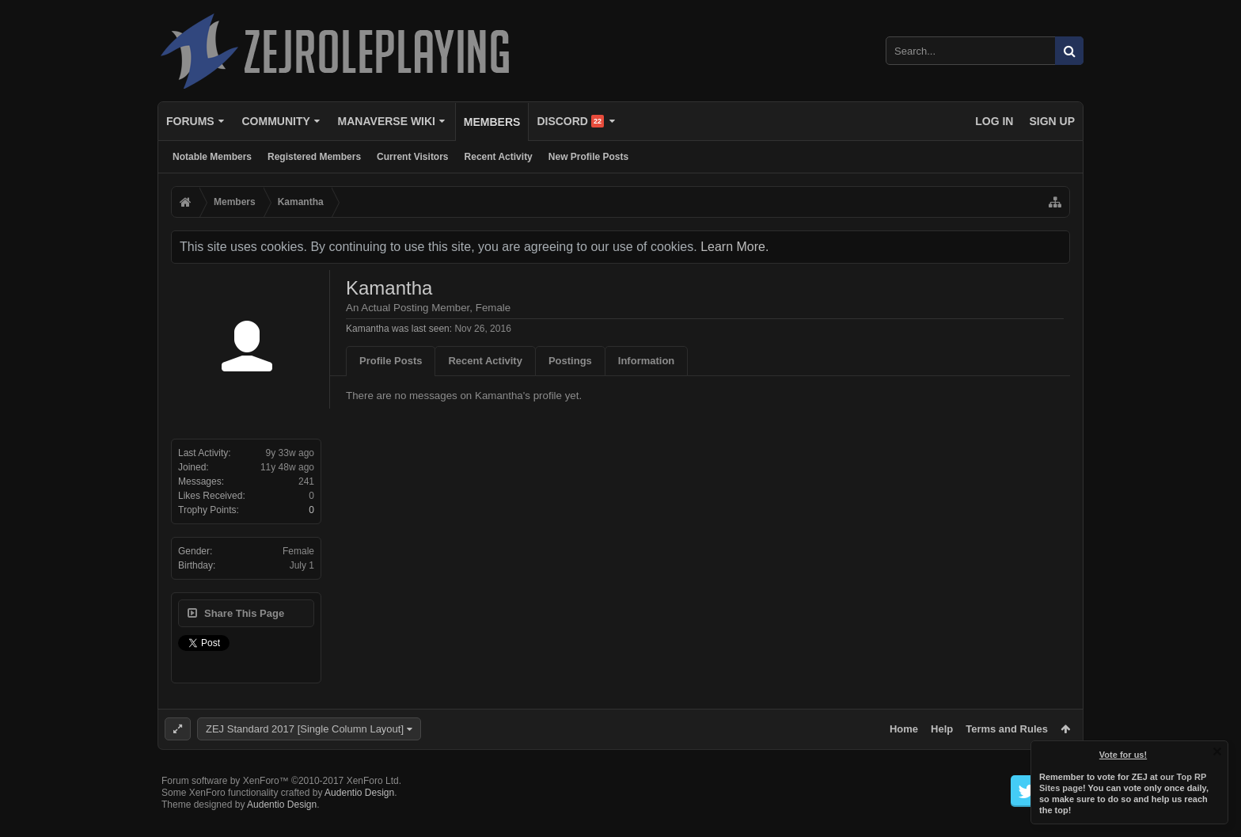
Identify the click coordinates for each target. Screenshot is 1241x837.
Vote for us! (1123, 754)
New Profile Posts (588, 156)
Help (942, 729)
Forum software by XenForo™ (281, 806)
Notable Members (212, 156)
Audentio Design (359, 818)
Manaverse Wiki (386, 121)
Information (646, 361)
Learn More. (734, 246)
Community (275, 121)
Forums (190, 121)
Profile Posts (390, 361)
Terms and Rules (1007, 729)
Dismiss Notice (1217, 751)
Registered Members (314, 156)
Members (492, 122)
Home (904, 729)
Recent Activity (499, 156)
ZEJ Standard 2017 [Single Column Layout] (305, 729)
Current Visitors (412, 156)
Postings (570, 361)
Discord (570, 121)
